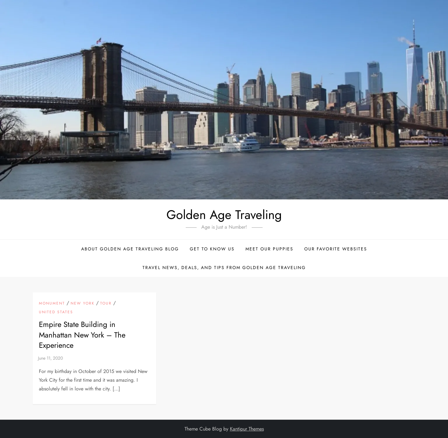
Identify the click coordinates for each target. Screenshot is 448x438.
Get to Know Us (212, 249)
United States (56, 312)
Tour (106, 303)
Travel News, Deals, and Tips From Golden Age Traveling (224, 267)
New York (83, 303)
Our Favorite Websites (335, 249)
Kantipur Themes (247, 428)
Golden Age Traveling (224, 215)
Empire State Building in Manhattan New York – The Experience (82, 335)
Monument (52, 303)
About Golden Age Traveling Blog (130, 249)
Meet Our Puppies (269, 249)
